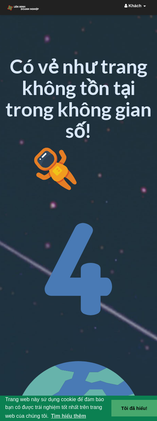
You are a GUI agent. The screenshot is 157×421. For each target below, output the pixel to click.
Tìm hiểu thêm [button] (68, 416)
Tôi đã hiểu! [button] (134, 408)
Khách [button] (135, 5)
